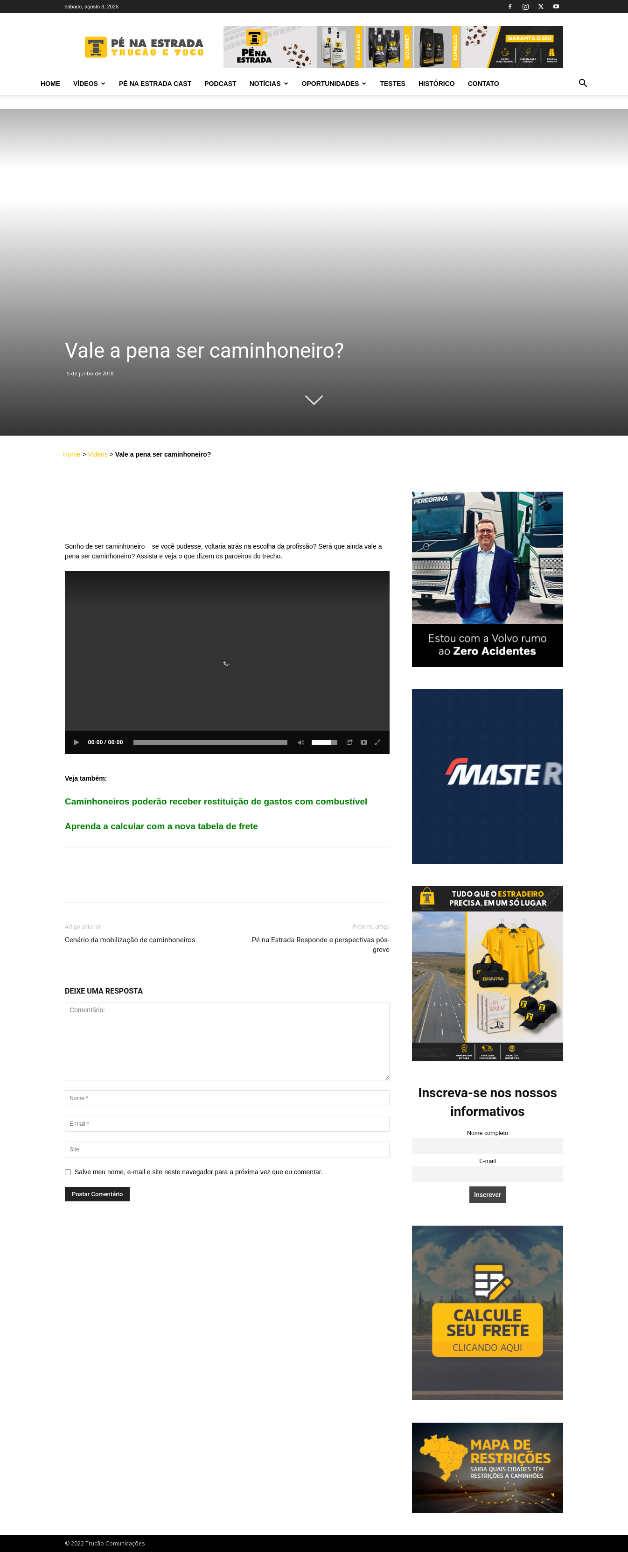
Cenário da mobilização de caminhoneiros (130, 940)
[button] (583, 84)
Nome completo (487, 1133)
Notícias (269, 83)
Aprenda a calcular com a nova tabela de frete (161, 826)
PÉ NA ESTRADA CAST (155, 83)
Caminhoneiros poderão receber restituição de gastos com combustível (216, 801)
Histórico (437, 83)
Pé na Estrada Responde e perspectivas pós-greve (321, 945)
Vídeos (89, 83)
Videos (98, 454)
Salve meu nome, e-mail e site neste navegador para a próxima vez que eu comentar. (199, 1172)
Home (50, 83)
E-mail (487, 1161)
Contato (483, 83)
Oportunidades (334, 83)
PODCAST (220, 83)
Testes (392, 83)
